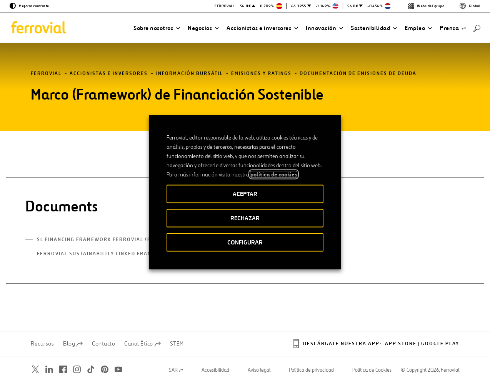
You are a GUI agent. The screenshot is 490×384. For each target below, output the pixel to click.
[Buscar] (477, 27)
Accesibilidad (215, 370)
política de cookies (273, 174)
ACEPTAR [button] (245, 194)
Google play (440, 344)
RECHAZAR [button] (245, 218)
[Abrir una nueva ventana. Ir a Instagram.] (77, 369)
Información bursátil (189, 73)
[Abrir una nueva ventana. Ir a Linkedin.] (49, 369)
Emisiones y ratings (261, 73)
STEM (177, 343)
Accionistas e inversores (109, 73)
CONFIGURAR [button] (245, 242)
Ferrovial (46, 73)
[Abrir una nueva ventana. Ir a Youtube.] (118, 369)
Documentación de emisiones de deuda (358, 73)
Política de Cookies (372, 370)
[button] (157, 28)
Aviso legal (259, 370)
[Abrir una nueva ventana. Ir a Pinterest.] (104, 369)
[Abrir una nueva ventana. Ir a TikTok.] (90, 369)
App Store (401, 344)
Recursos (42, 343)
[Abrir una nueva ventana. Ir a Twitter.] (35, 369)
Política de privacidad (311, 370)
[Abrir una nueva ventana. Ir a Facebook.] (63, 369)
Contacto (103, 343)
